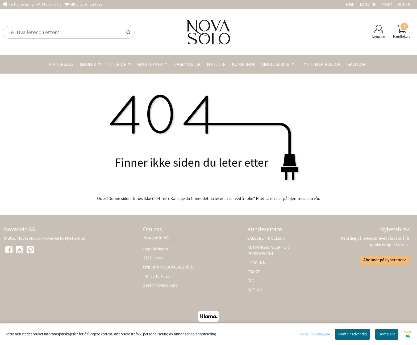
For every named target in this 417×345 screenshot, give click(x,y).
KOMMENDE (243, 64)
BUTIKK (404, 4)
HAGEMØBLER (187, 64)
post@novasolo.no (160, 285)
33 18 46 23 (160, 276)
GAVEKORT (357, 64)
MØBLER (88, 64)
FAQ (251, 280)
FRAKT (387, 4)
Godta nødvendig (352, 334)
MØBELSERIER (276, 64)
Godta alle (386, 334)
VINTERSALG (61, 64)
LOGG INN (368, 4)
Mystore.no (75, 238)
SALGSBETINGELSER (266, 238)
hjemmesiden (300, 198)
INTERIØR (117, 64)
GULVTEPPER (150, 64)
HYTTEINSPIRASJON (321, 64)
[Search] (69, 32)
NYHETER (216, 64)
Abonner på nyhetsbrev (384, 259)
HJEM (350, 4)
